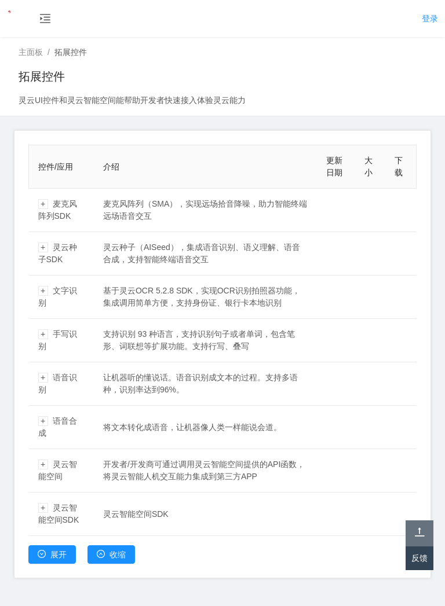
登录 (430, 18)
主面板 (31, 52)
